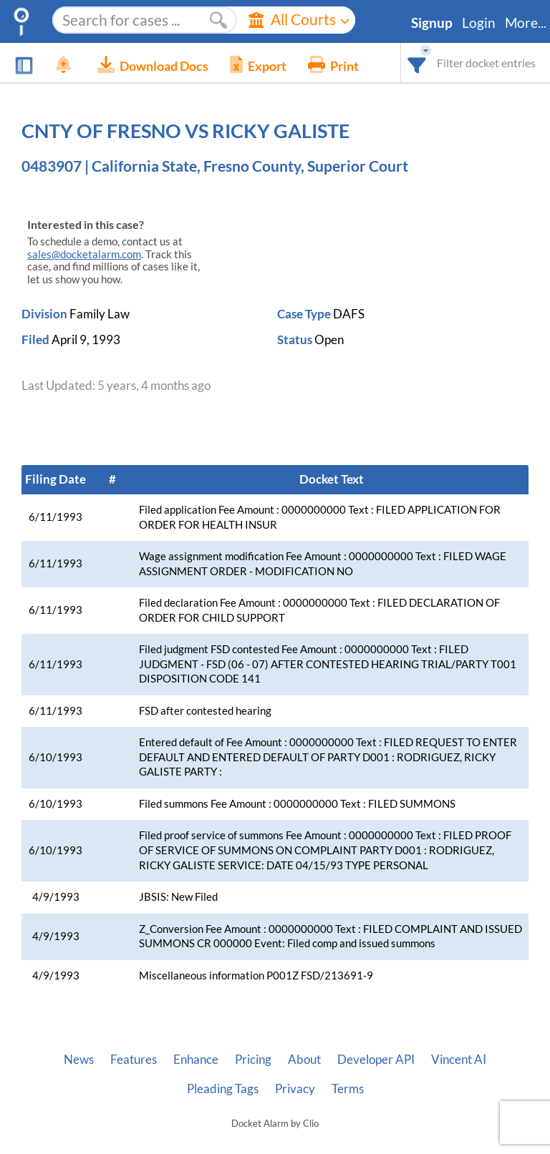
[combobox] (417, 62)
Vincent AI (458, 1059)
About (304, 1059)
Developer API (376, 1059)
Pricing (253, 1059)
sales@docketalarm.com (84, 254)
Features (133, 1059)
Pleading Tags (223, 1089)
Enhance (195, 1059)
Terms (348, 1089)
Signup (432, 23)
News (79, 1059)
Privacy (295, 1089)
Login (479, 23)
